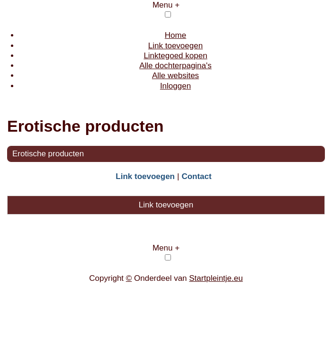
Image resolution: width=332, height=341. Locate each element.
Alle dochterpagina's (175, 65)
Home (175, 35)
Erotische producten (48, 153)
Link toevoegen (175, 45)
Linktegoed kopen (175, 55)
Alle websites (175, 75)
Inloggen (175, 85)
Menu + (166, 4)
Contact (196, 176)
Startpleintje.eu (215, 278)
